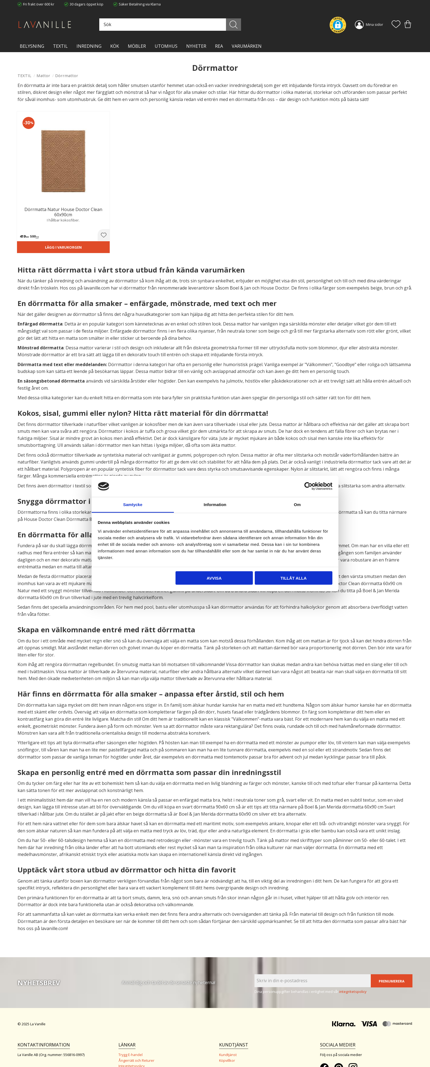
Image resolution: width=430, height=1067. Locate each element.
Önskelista (228, 1055)
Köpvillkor (227, 1029)
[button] (396, 24)
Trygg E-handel (130, 1023)
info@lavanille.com (45, 1044)
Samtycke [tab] (132, 504)
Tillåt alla (294, 578)
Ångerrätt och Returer (136, 1029)
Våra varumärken (132, 1051)
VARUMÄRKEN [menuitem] (247, 46)
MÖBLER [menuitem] (137, 46)
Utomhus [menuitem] (166, 46)
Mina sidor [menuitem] (374, 24)
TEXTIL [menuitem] (60, 46)
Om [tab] (297, 504)
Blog (122, 1046)
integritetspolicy (353, 960)
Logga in (226, 1049)
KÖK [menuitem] (114, 46)
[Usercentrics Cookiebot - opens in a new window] (308, 486)
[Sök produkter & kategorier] (180, 24)
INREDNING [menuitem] (89, 46)
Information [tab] (215, 504)
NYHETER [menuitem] (196, 46)
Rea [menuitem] (219, 46)
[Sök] (239, 24)
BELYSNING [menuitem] (32, 46)
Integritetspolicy (131, 1035)
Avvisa (214, 578)
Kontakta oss (129, 1040)
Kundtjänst (228, 1023)
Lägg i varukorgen (48, 215)
